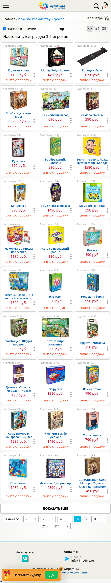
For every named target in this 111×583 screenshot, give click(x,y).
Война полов (92, 389)
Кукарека (18, 161)
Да (51, 575)
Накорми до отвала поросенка (19, 250)
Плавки (92, 250)
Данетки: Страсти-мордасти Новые (19, 389)
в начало (12, 519)
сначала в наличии (19, 28)
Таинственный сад (55, 115)
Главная (9, 19)
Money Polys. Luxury (55, 70)
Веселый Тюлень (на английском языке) (18, 296)
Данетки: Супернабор (55, 483)
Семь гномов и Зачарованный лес (18, 435)
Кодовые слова (18, 70)
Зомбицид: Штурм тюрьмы (18, 342)
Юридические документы (70, 572)
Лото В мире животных (55, 342)
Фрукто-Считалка (92, 342)
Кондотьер (18, 205)
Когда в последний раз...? (55, 250)
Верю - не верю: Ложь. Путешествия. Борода (92, 161)
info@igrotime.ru (82, 560)
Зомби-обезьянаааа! (55, 205)
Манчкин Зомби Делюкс (55, 435)
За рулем (55, 389)
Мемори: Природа (92, 205)
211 (57, 526)
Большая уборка (92, 296)
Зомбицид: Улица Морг (19, 115)
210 (45, 526)
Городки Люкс (92, 70)
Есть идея (55, 296)
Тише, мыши (92, 435)
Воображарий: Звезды (55, 161)
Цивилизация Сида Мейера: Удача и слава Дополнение (92, 483)
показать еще (55, 508)
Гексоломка (18, 483)
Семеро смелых (92, 115)
